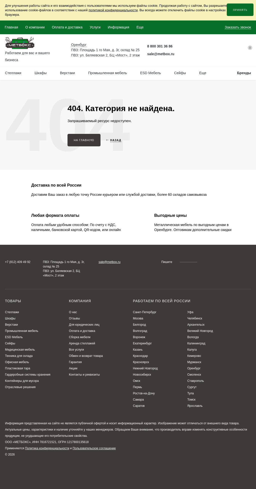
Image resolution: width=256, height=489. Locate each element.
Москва (138, 318)
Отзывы (74, 318)
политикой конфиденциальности (113, 10)
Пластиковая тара (17, 368)
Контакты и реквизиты (84, 374)
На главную (84, 140)
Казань (138, 349)
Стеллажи (12, 312)
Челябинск (194, 318)
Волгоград (140, 331)
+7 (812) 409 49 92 (17, 262)
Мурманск (194, 362)
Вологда (193, 337)
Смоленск (194, 374)
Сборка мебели (79, 337)
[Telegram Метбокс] (180, 46)
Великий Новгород (200, 331)
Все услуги (76, 349)
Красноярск (141, 362)
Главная (11, 27)
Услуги (95, 27)
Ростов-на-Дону (144, 393)
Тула (190, 393)
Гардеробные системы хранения (27, 374)
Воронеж (139, 337)
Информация (118, 27)
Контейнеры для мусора (22, 381)
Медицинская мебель (20, 349)
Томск (191, 399)
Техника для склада (19, 356)
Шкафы (10, 318)
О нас (73, 312)
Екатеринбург (142, 343)
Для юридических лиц (84, 324)
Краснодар (140, 356)
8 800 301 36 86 (159, 46)
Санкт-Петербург (144, 312)
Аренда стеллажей (82, 343)
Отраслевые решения (20, 387)
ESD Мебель (14, 337)
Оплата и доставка (67, 27)
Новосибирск (142, 374)
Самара (138, 399)
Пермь (137, 387)
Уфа (190, 312)
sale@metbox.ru (160, 54)
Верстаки (11, 324)
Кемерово (194, 356)
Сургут (191, 387)
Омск (136, 381)
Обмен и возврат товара (86, 356)
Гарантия (75, 362)
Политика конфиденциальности (47, 448)
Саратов (139, 406)
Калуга (191, 349)
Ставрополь (195, 381)
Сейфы (10, 343)
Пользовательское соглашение (94, 448)
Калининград (196, 343)
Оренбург (193, 368)
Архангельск (195, 324)
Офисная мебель (17, 362)
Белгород (139, 324)
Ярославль (194, 406)
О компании (34, 27)
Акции (73, 368)
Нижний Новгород (145, 368)
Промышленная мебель (21, 331)
